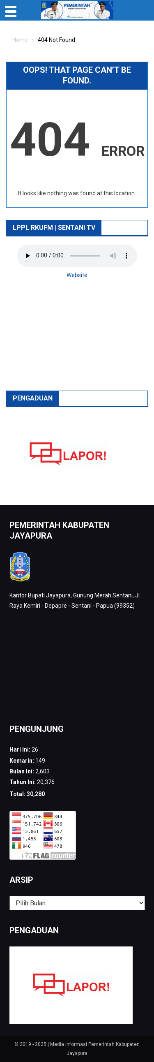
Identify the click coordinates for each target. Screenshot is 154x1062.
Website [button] (77, 275)
